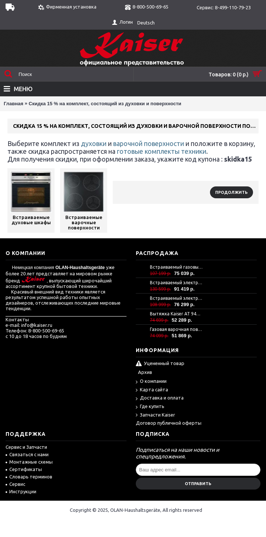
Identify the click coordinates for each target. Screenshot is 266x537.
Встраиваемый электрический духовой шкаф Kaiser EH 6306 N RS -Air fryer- (176, 282)
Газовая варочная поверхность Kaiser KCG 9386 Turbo (176, 329)
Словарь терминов (29, 476)
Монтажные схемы (29, 461)
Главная (13, 103)
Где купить (150, 407)
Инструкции (21, 491)
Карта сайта (152, 390)
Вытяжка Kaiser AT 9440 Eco (176, 313)
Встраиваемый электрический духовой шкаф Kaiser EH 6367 (176, 298)
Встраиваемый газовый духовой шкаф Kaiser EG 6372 (176, 267)
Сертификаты (24, 469)
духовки (93, 143)
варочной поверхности (148, 143)
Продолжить (231, 192)
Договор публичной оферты (168, 422)
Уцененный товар (160, 364)
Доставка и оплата (160, 398)
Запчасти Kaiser (155, 415)
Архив (145, 372)
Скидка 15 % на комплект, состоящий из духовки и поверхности (105, 103)
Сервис (15, 484)
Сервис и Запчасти (26, 447)
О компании (151, 381)
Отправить (198, 483)
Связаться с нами (27, 454)
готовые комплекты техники (160, 151)
